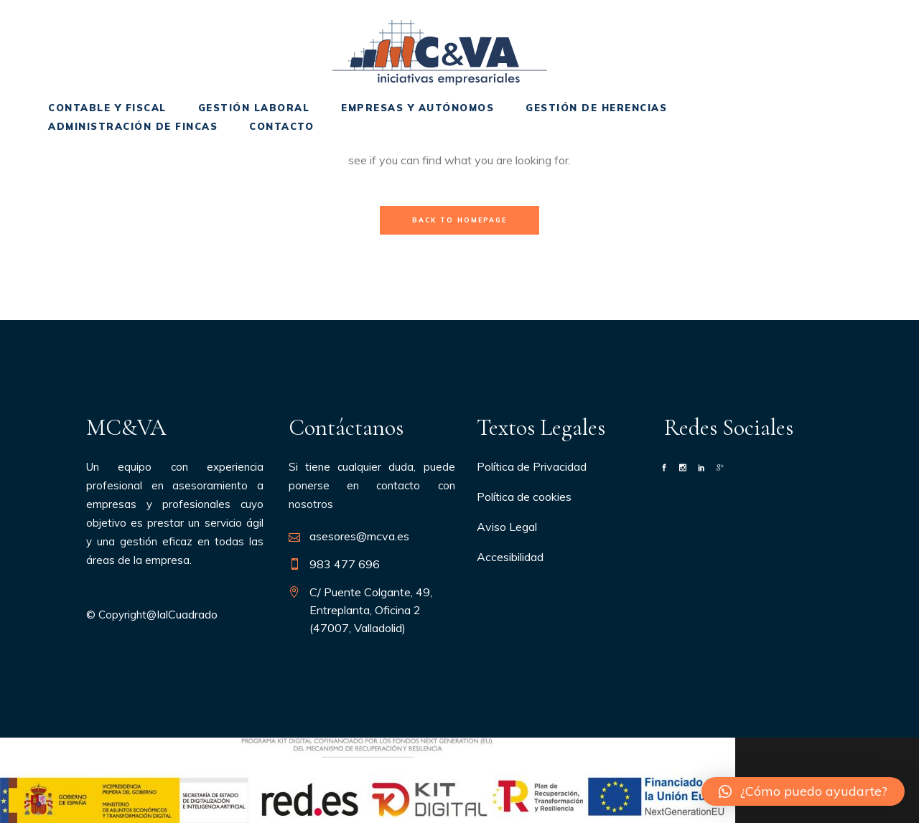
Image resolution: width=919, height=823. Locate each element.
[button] (803, 791)
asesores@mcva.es (359, 536)
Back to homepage (459, 220)
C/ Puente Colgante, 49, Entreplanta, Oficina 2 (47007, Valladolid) (370, 610)
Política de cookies (524, 496)
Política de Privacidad (532, 466)
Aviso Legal (507, 526)
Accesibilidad (510, 557)
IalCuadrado (187, 614)
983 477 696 (344, 564)
